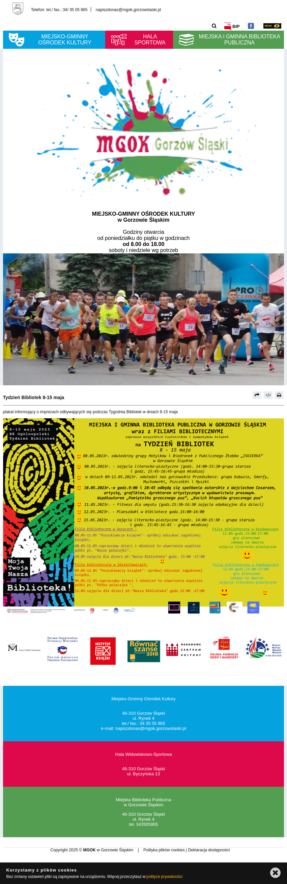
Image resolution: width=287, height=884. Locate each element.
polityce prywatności (164, 876)
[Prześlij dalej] (257, 395)
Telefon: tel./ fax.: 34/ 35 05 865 (59, 9)
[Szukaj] (214, 26)
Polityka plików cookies (164, 850)
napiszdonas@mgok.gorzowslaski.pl (128, 9)
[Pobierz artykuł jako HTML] (268, 395)
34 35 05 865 (152, 723)
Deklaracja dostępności (209, 850)
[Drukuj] (279, 395)
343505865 (147, 824)
